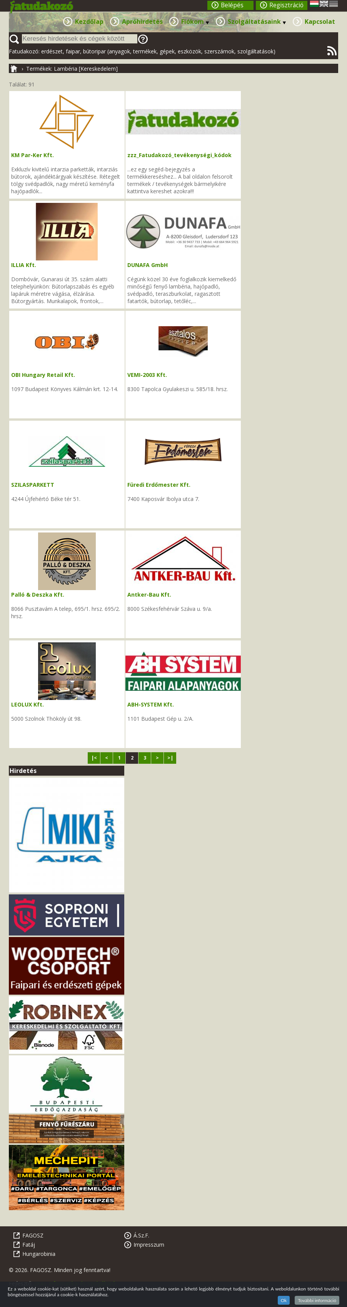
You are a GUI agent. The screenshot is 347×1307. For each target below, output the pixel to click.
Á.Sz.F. (141, 1235)
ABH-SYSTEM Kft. (150, 704)
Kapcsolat (320, 21)
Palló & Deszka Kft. (37, 594)
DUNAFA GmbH (147, 265)
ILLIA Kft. (23, 265)
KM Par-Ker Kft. (32, 155)
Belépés (232, 5)
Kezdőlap (89, 21)
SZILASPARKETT (32, 484)
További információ (317, 1300)
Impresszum (148, 1244)
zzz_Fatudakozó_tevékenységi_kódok (179, 155)
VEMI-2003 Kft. (147, 374)
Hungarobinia (38, 1253)
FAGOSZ (32, 1235)
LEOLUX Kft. (27, 704)
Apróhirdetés (142, 21)
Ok (284, 1300)
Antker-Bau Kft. (149, 594)
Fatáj (28, 1244)
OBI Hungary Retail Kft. (43, 374)
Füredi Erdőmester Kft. (158, 484)
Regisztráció (286, 5)
